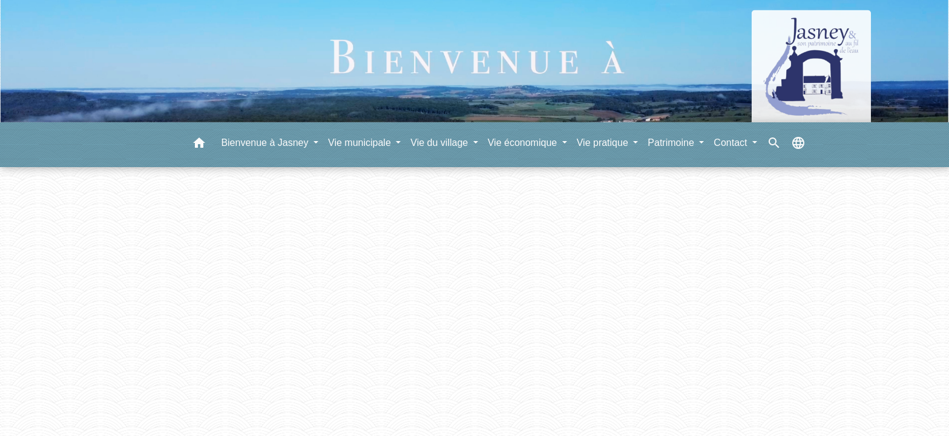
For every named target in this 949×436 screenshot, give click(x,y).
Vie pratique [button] (604, 142)
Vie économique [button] (524, 142)
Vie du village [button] (440, 142)
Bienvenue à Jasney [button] (266, 142)
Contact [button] (732, 142)
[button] (199, 145)
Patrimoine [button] (672, 142)
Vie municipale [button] (360, 142)
